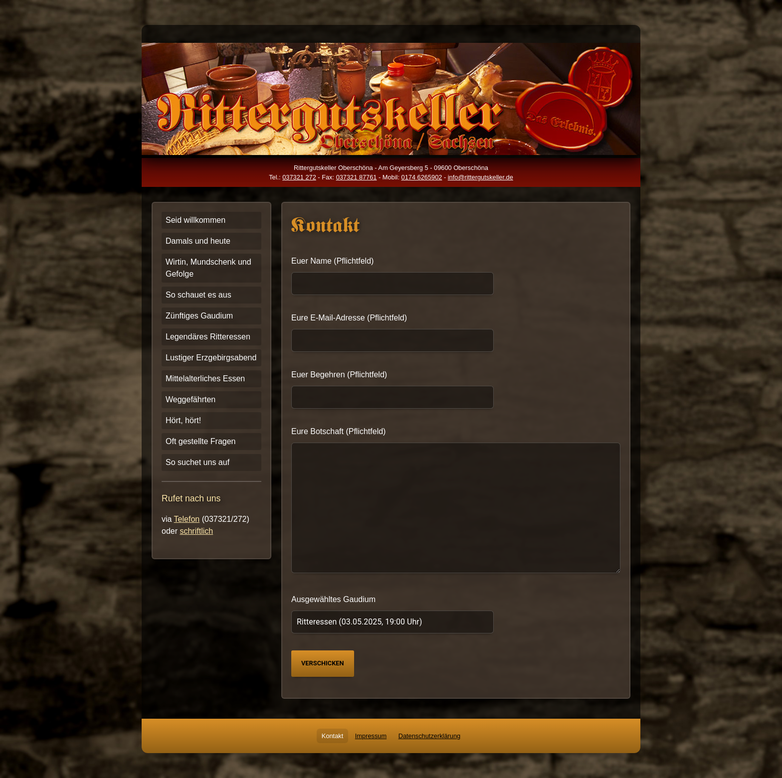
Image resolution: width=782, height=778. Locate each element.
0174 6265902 (421, 177)
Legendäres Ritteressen (208, 336)
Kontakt (332, 736)
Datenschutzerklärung (429, 736)
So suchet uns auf (197, 462)
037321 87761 (356, 177)
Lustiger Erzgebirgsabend (211, 357)
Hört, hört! (183, 420)
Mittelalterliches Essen (205, 378)
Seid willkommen (195, 220)
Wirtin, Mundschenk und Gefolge (208, 268)
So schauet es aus (198, 295)
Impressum (371, 736)
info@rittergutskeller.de (480, 177)
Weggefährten (190, 399)
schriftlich (196, 531)
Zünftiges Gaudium (199, 315)
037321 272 (299, 177)
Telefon (187, 519)
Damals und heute (198, 241)
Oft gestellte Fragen (201, 441)
